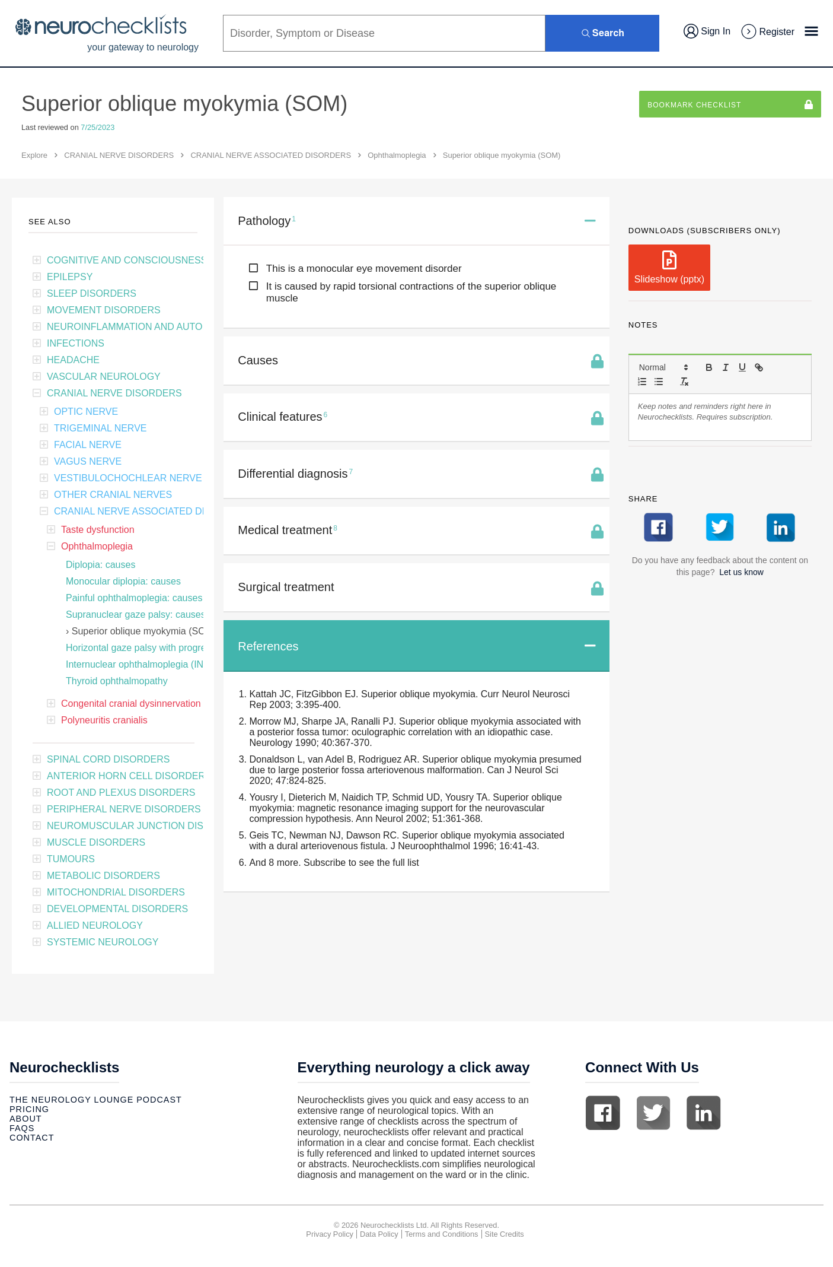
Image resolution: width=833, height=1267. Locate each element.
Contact (31, 1137)
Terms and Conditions (441, 1234)
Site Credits (504, 1234)
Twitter (653, 1113)
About (25, 1118)
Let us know (741, 572)
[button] (663, 367)
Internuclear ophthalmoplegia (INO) (140, 664)
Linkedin (704, 1113)
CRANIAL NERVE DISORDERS (119, 155)
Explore (34, 155)
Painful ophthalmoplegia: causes (134, 598)
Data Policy (379, 1234)
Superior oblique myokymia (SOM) (144, 631)
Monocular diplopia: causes (123, 581)
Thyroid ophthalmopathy (117, 681)
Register (767, 32)
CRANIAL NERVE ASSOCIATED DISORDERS (270, 155)
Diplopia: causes (100, 565)
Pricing (29, 1109)
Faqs (21, 1128)
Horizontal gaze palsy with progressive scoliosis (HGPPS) (187, 648)
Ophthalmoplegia (397, 155)
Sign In (707, 31)
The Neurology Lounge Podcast (95, 1099)
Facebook (603, 1113)
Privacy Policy (329, 1234)
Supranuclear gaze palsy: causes (136, 614)
